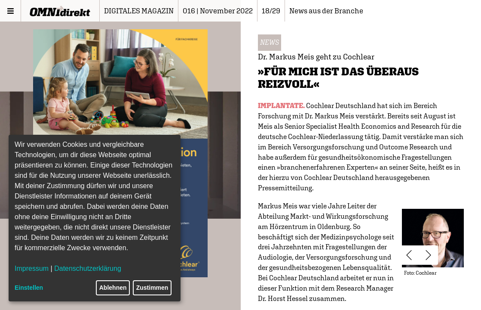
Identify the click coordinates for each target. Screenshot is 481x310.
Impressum (32, 268)
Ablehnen (113, 287)
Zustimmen (152, 287)
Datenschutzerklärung (87, 268)
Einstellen (29, 287)
